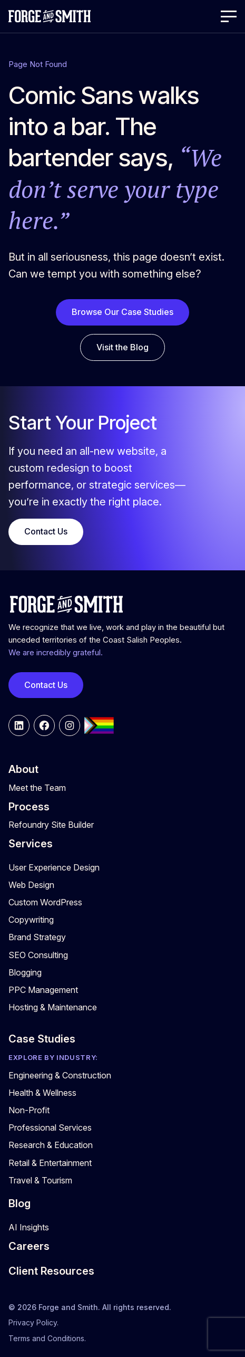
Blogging (25, 972)
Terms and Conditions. (47, 1338)
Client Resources (51, 1271)
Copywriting (31, 919)
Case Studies (41, 1039)
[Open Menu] (229, 16)
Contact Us (45, 531)
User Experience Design (54, 867)
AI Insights (28, 1227)
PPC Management (43, 990)
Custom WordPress (45, 902)
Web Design (31, 885)
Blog (19, 1203)
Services (30, 843)
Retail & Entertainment (50, 1163)
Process (29, 806)
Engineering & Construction (59, 1075)
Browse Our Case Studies (122, 312)
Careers (29, 1246)
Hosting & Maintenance (52, 1007)
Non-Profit (29, 1110)
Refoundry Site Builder (51, 824)
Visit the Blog (122, 347)
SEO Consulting (38, 955)
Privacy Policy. (33, 1322)
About (23, 769)
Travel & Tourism (40, 1180)
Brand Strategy (37, 937)
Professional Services (50, 1127)
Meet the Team (37, 787)
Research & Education (50, 1145)
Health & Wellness (42, 1092)
